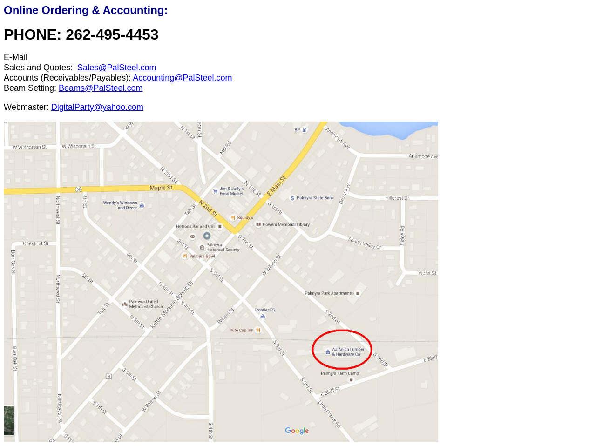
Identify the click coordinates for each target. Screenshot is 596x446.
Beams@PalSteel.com (100, 88)
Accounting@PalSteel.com (182, 77)
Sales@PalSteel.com (116, 67)
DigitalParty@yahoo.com (97, 107)
